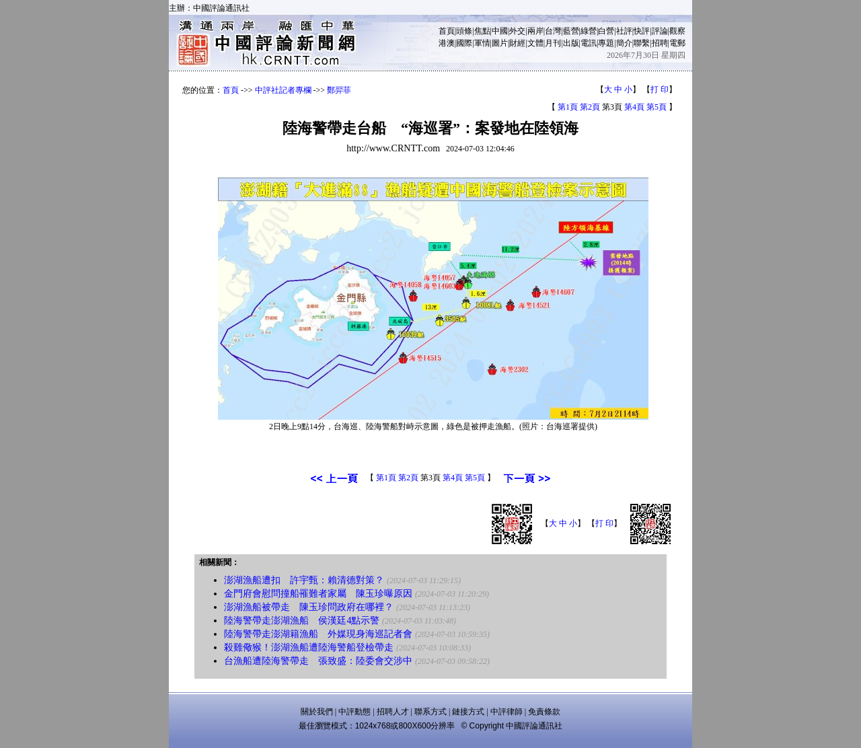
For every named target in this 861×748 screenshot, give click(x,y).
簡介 (624, 43)
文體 (535, 43)
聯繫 (642, 43)
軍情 (482, 43)
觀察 (677, 31)
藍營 (571, 31)
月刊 (553, 43)
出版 (571, 43)
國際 (464, 43)
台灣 (553, 31)
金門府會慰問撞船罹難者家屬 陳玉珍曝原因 (318, 594)
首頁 (447, 31)
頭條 (464, 31)
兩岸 (535, 31)
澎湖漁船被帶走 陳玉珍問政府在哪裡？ (309, 607)
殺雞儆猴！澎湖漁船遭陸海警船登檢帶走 (310, 647)
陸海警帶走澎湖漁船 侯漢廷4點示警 (301, 620)
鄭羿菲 (339, 90)
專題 (606, 43)
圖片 (500, 43)
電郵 (677, 43)
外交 (517, 31)
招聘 (660, 43)
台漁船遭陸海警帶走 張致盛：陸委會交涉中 (318, 661)
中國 (500, 31)
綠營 (589, 31)
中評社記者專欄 (283, 90)
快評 (642, 31)
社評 (624, 31)
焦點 (482, 31)
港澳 (447, 43)
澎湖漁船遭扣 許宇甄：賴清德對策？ (304, 580)
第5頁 (656, 107)
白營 (606, 31)
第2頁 (590, 107)
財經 (517, 43)
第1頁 (568, 107)
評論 (660, 31)
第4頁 (634, 107)
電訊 (589, 43)
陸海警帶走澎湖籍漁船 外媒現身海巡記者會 (318, 634)
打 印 (659, 89)
